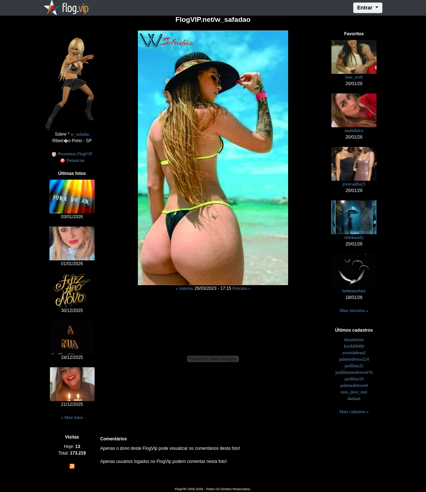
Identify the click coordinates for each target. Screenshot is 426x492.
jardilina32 (354, 365)
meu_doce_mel (354, 392)
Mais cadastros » (354, 411)
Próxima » (241, 288)
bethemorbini (354, 290)
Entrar (365, 8)
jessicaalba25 (354, 184)
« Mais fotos (72, 417)
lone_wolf (354, 77)
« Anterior (184, 288)
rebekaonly (353, 237)
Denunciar (72, 160)
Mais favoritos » (354, 310)
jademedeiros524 (354, 359)
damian (353, 398)
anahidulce (354, 130)
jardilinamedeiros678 (354, 372)
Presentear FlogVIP (72, 153)
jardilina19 (354, 378)
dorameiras (353, 339)
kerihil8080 (354, 346)
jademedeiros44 (354, 385)
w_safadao (80, 134)
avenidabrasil (354, 352)
